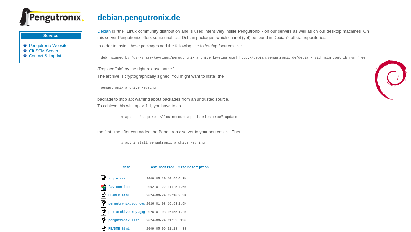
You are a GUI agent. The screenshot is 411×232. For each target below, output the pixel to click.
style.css (117, 179)
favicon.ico (119, 187)
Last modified (161, 167)
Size (182, 167)
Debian (104, 31)
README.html (119, 229)
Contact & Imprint (45, 55)
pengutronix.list (123, 220)
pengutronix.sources (126, 204)
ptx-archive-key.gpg (126, 212)
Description (198, 167)
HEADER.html (119, 195)
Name (127, 167)
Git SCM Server (43, 50)
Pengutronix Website (48, 45)
